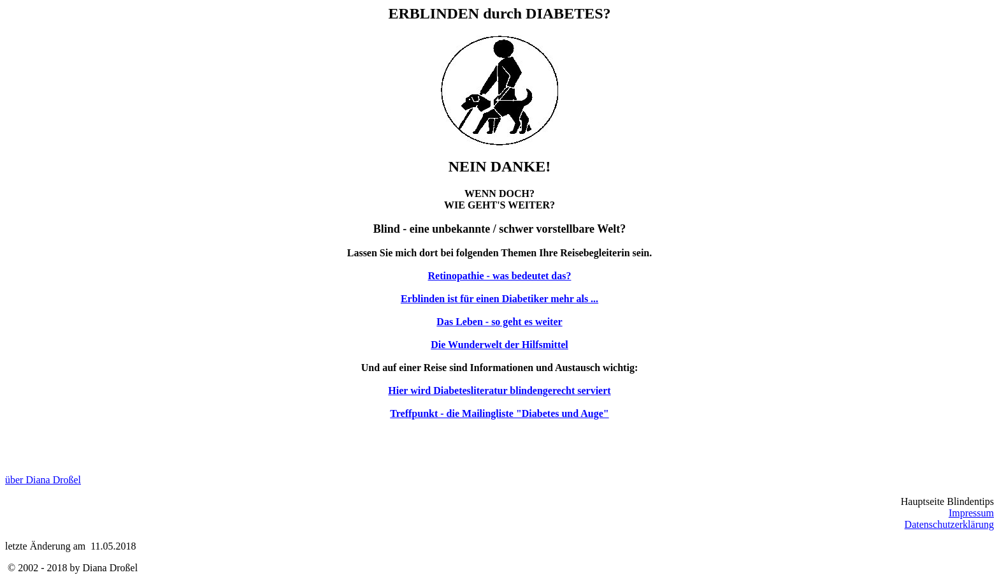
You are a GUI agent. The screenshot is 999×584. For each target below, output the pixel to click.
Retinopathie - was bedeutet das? (499, 275)
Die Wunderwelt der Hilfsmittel (499, 344)
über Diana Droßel (43, 479)
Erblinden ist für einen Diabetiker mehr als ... (499, 298)
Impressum (971, 512)
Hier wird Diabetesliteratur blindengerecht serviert (499, 390)
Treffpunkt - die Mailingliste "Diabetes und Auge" (499, 413)
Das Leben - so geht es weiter (499, 321)
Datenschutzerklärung (949, 524)
